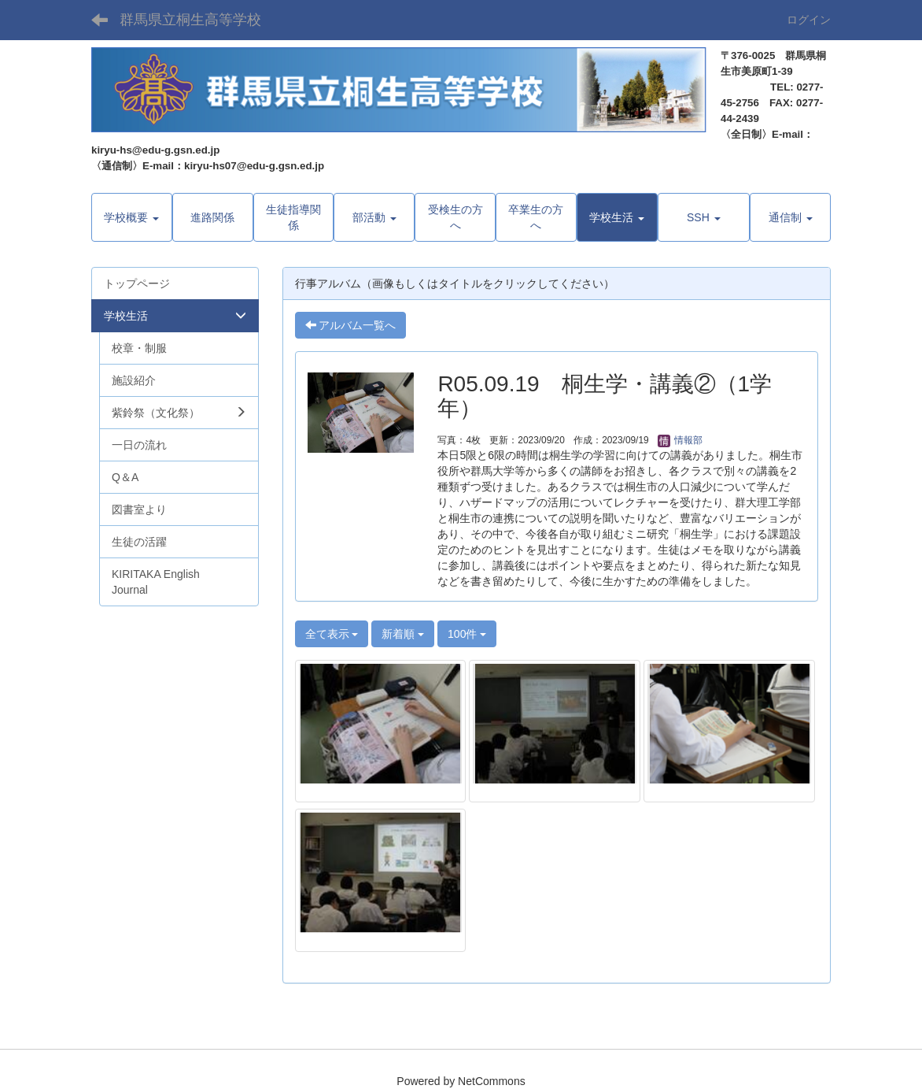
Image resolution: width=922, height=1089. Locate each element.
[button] (617, 217)
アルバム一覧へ (350, 325)
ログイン (809, 19)
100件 (467, 634)
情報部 (680, 440)
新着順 (403, 634)
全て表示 (332, 634)
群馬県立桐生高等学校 (190, 20)
